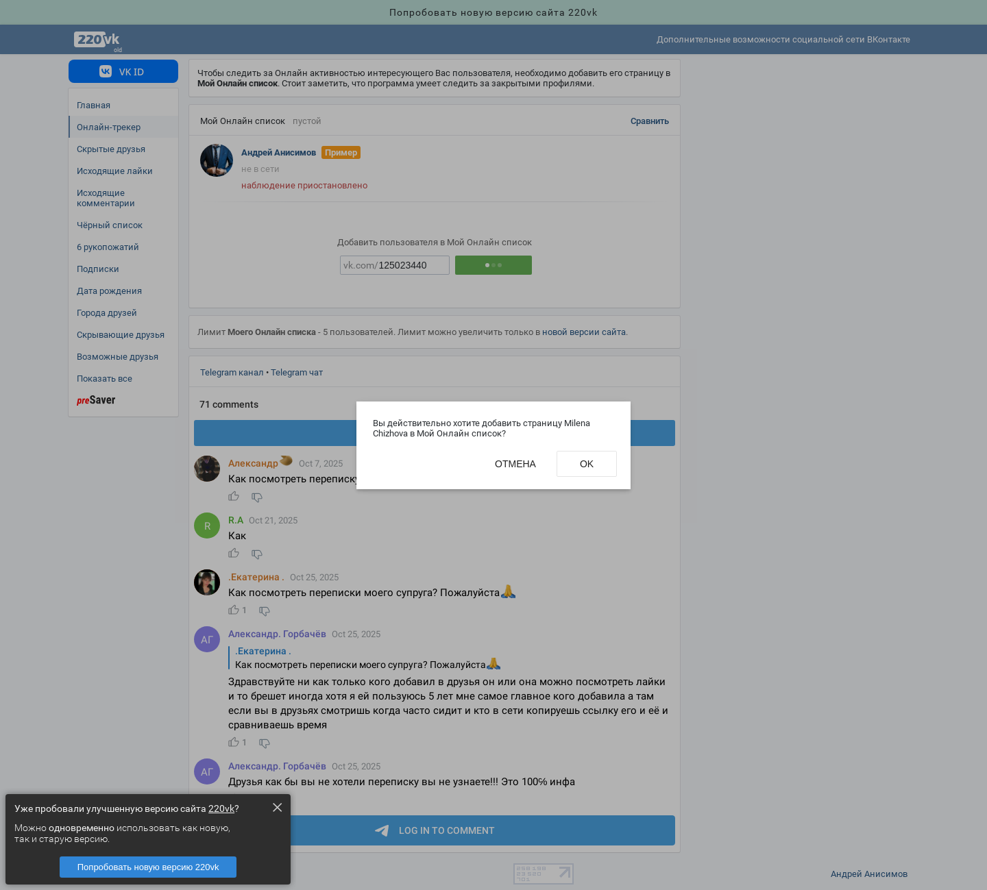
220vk (221, 808)
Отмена (515, 463)
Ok (587, 463)
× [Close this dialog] (277, 807)
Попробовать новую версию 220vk (148, 867)
